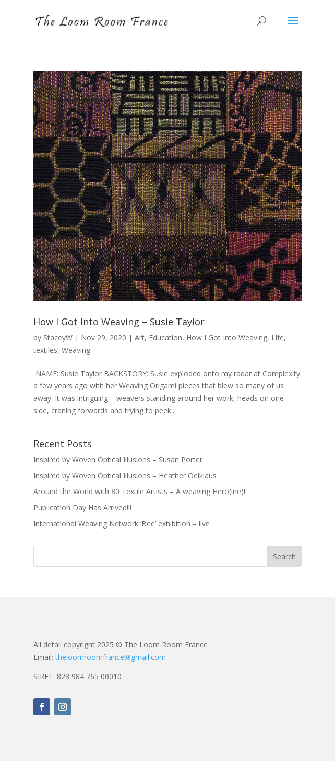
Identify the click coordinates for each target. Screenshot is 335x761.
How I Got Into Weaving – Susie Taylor (119, 321)
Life (277, 337)
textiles (45, 350)
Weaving (76, 350)
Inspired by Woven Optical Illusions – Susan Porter (117, 459)
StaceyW (58, 337)
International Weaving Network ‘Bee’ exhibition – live (121, 524)
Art (140, 337)
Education (165, 337)
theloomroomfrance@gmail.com (110, 657)
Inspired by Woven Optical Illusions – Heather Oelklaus (125, 476)
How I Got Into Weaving (226, 337)
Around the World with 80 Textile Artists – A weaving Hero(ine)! (139, 491)
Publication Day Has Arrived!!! (82, 507)
